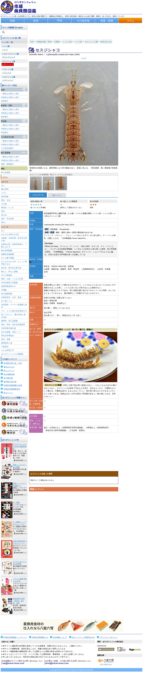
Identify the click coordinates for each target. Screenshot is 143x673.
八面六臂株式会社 (106, 664)
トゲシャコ (6, 72)
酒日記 (14, 432)
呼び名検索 (5, 172)
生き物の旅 (8, 378)
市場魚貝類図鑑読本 (12, 389)
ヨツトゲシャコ (8, 57)
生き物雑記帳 (9, 374)
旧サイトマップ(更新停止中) (83, 637)
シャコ (5, 49)
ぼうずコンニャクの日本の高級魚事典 (19, 446)
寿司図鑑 (14, 403)
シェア (84, 58)
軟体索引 (4, 117)
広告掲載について (60, 637)
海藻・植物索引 (7, 164)
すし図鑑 (16, 502)
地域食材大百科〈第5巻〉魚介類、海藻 (19, 601)
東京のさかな (9, 367)
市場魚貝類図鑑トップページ (15, 637)
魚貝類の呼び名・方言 (13, 363)
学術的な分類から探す (10, 97)
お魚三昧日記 (14, 411)
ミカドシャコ (7, 80)
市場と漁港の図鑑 (14, 418)
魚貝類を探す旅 (10, 382)
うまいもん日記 (14, 425)
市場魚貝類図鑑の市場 (13, 385)
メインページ (37, 195)
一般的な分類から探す (10, 94)
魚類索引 (4, 101)
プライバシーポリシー (108, 637)
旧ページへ (57, 195)
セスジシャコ (7, 65)
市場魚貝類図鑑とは (40, 637)
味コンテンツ (9, 371)
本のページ (8, 393)
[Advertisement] (73, 519)
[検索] (14, 32)
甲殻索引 (4, 132)
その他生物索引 (7, 148)
